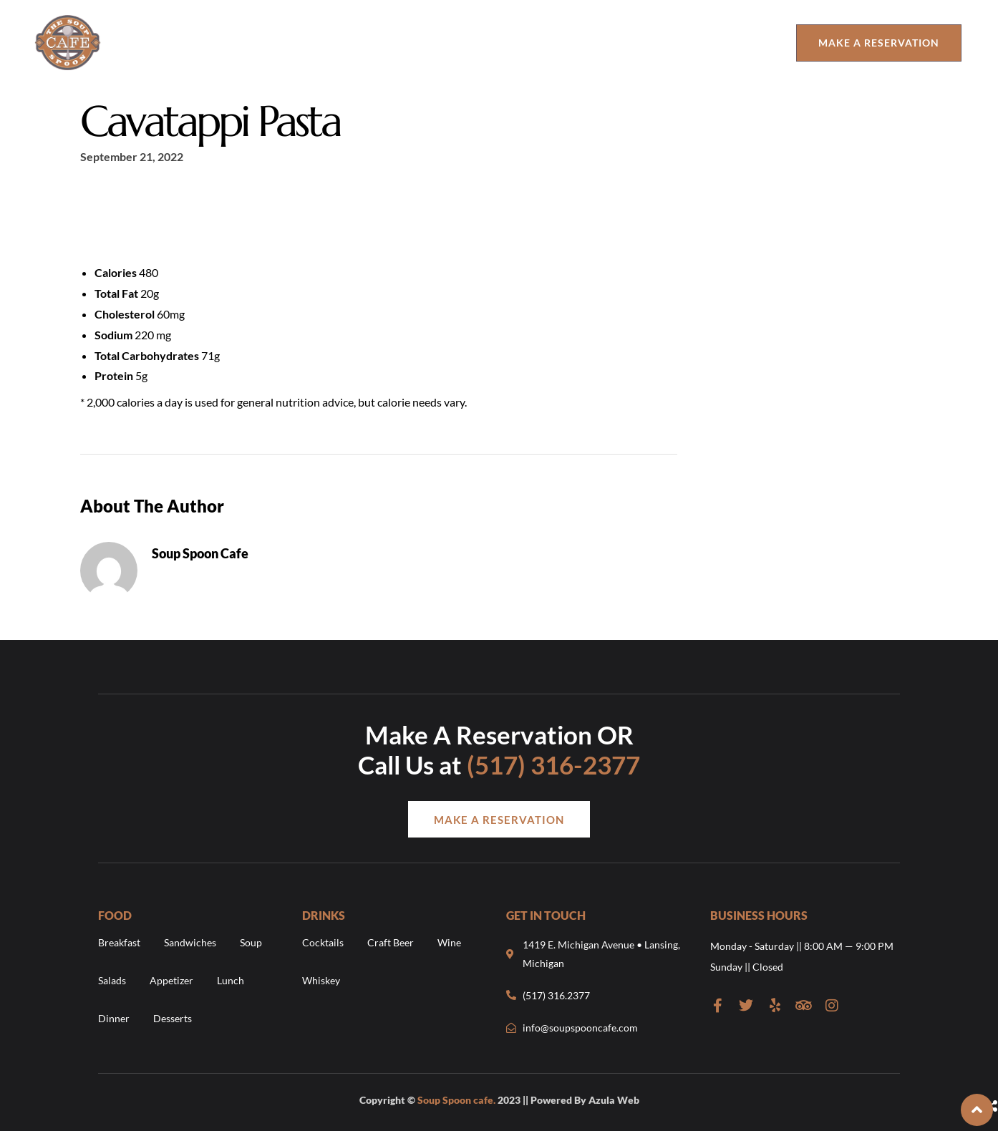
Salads (112, 980)
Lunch (230, 980)
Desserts (172, 1018)
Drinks (338, 43)
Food (265, 43)
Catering (740, 43)
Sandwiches (190, 943)
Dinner (114, 1018)
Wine (449, 943)
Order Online (436, 43)
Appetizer (171, 980)
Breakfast (119, 943)
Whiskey (321, 980)
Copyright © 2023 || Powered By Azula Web (499, 1100)
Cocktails (323, 943)
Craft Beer (390, 943)
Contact (539, 43)
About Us (198, 43)
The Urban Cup (645, 43)
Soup (251, 943)
